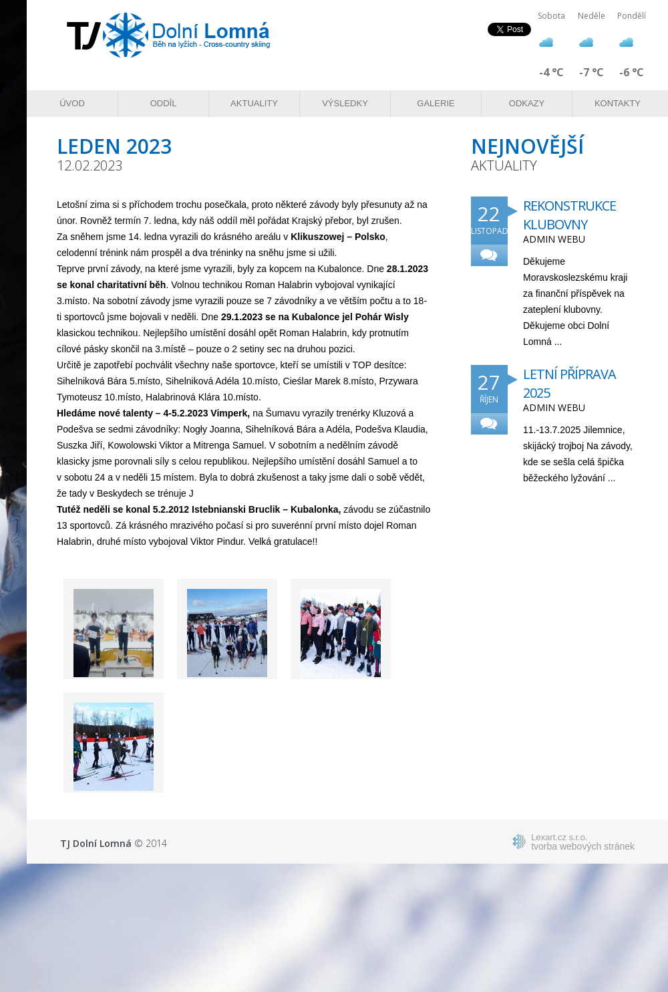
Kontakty (618, 103)
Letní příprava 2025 (569, 383)
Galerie (435, 103)
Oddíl (163, 103)
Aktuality (254, 103)
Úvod (72, 103)
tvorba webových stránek (583, 841)
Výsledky (345, 103)
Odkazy (526, 103)
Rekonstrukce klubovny (569, 215)
